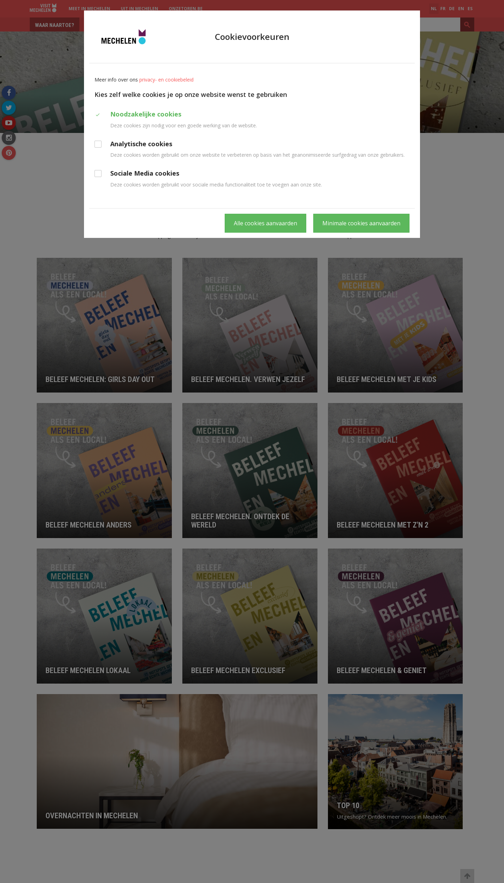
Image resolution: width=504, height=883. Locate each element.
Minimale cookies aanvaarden (361, 223)
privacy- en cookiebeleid (166, 79)
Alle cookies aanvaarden (265, 223)
